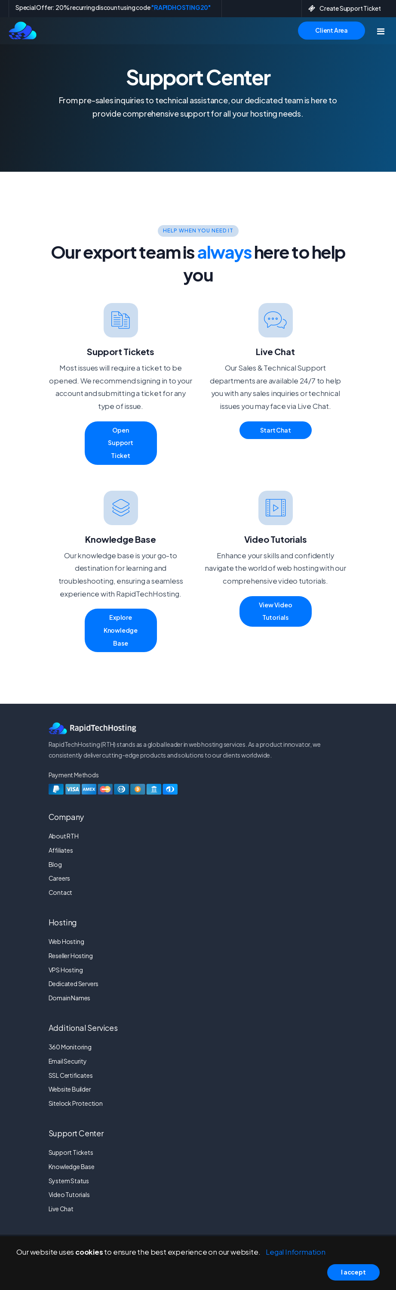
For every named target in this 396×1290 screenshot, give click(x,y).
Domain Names (70, 998)
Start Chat (275, 430)
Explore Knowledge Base (121, 630)
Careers (60, 878)
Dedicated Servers (74, 983)
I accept (353, 1272)
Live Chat (61, 1209)
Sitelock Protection (76, 1103)
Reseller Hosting (71, 955)
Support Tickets (71, 1152)
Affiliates (61, 850)
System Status (69, 1181)
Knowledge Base (72, 1166)
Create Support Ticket (344, 8)
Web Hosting (66, 941)
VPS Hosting (66, 970)
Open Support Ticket (120, 442)
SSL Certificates (71, 1075)
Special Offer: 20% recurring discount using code (113, 7)
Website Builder (70, 1089)
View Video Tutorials (275, 611)
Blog (55, 864)
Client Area (331, 30)
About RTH (64, 836)
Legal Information (295, 1251)
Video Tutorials (69, 1194)
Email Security (68, 1061)
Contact (61, 892)
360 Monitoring (70, 1047)
